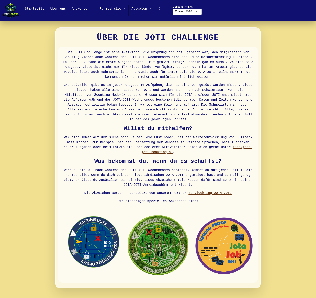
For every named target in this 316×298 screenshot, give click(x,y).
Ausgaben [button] (140, 9)
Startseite (34, 9)
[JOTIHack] (10, 10)
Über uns (58, 9)
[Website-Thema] (187, 12)
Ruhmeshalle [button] (111, 9)
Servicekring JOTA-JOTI (210, 193)
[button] (161, 9)
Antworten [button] (81, 9)
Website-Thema (183, 7)
